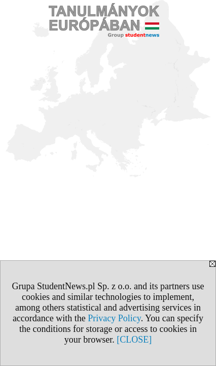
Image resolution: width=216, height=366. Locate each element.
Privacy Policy (114, 318)
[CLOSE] (134, 339)
